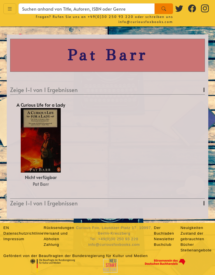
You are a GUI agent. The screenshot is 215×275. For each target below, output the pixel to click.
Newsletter (164, 239)
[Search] (164, 8)
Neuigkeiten (192, 228)
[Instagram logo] (205, 8)
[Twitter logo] (179, 8)
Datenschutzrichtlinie (23, 233)
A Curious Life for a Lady (41, 105)
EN (6, 228)
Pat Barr (41, 184)
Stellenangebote (196, 250)
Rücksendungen (59, 228)
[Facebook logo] (192, 8)
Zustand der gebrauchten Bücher (192, 239)
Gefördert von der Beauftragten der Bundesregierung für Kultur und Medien (75, 256)
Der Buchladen (164, 230)
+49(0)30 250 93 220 (111, 16)
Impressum (13, 239)
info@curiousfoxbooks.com (145, 21)
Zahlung (51, 244)
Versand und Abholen (56, 236)
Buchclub (163, 244)
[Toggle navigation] (9, 8)
